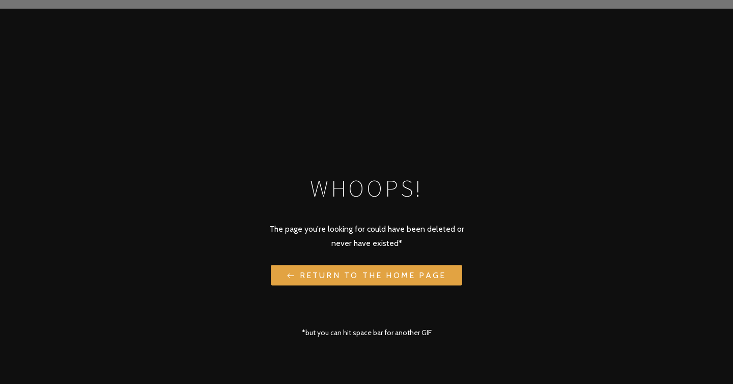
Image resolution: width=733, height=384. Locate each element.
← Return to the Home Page (366, 275)
